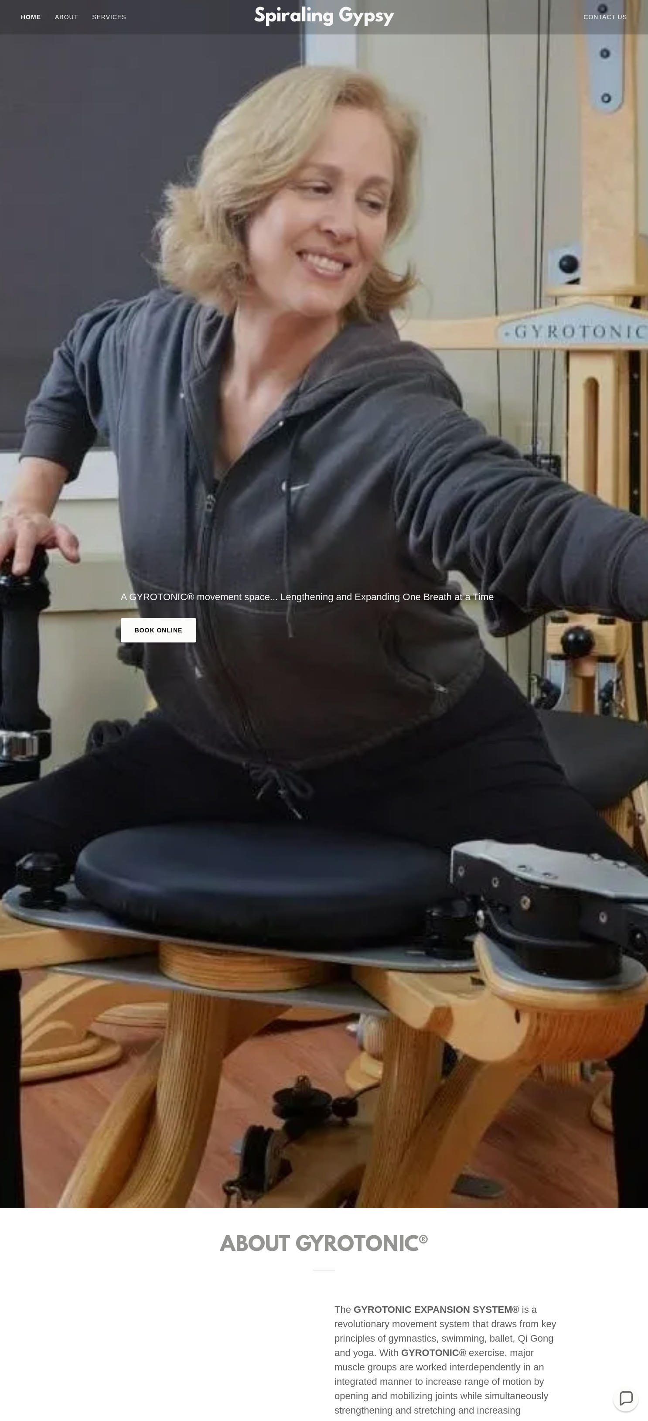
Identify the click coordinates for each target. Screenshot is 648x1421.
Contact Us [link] (605, 17)
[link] (324, 19)
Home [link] (31, 17)
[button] (626, 1399)
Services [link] (109, 17)
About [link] (66, 17)
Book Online (159, 630)
